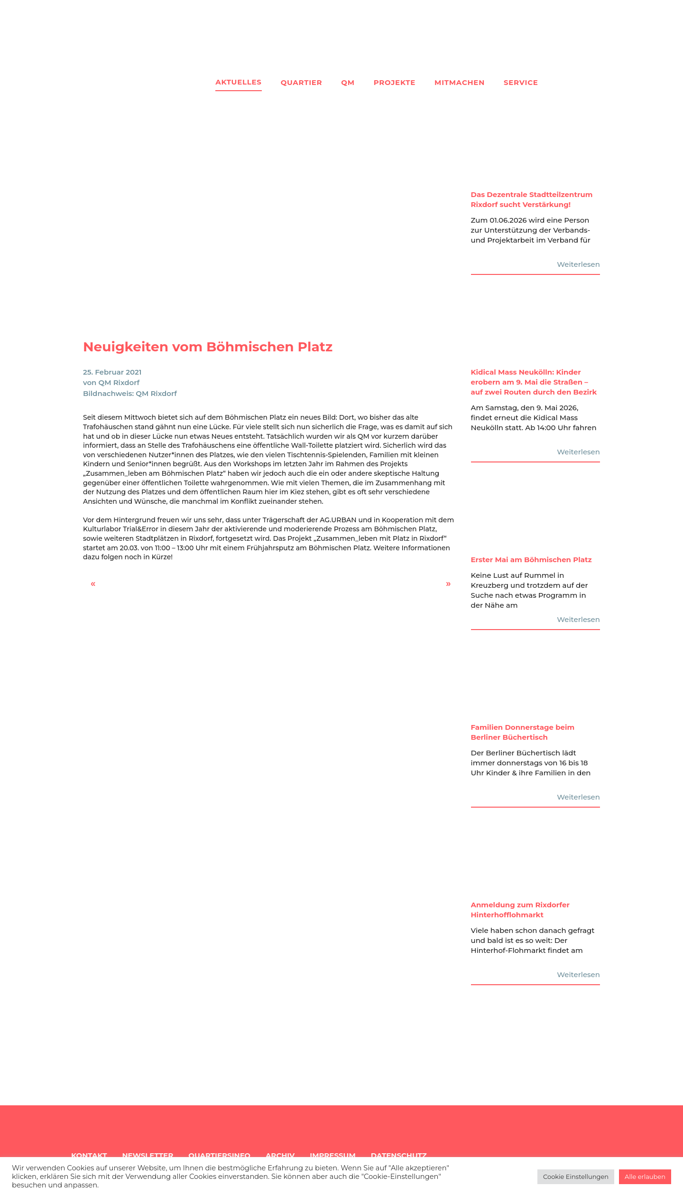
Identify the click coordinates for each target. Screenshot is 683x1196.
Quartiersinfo (219, 1155)
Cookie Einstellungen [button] (576, 1176)
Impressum (332, 1155)
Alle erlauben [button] (645, 1176)
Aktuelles (238, 81)
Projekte (394, 82)
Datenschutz (399, 1155)
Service (521, 82)
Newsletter (147, 1155)
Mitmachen (459, 82)
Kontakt (89, 1155)
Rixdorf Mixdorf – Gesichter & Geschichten (111, 586)
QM (347, 82)
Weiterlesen (578, 264)
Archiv (280, 1155)
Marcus (443, 586)
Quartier (302, 82)
